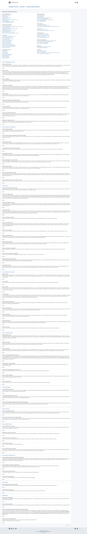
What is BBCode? (4, 50)
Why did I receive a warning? (6, 43)
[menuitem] (75, 2)
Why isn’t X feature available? (41, 51)
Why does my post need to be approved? (8, 46)
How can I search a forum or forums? (42, 33)
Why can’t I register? (5, 16)
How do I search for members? (41, 36)
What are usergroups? (40, 16)
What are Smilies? (5, 52)
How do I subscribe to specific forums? (43, 42)
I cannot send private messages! (42, 24)
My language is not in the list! (6, 29)
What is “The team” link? (40, 21)
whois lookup (4, 511)
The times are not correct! (6, 27)
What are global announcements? (7, 54)
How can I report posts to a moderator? (8, 44)
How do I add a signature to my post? (8, 38)
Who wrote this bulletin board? (41, 50)
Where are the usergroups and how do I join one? (44, 17)
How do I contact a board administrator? (43, 53)
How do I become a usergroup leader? (43, 18)
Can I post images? (5, 53)
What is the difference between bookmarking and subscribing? (46, 40)
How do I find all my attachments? (42, 47)
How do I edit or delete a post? (7, 37)
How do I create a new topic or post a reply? (8, 36)
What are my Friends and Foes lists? (42, 29)
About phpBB (4, 499)
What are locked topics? (5, 57)
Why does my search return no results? (43, 34)
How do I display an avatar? (6, 31)
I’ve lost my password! (5, 20)
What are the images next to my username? (8, 30)
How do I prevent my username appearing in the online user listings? (12, 26)
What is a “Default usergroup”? (41, 20)
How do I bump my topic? (6, 47)
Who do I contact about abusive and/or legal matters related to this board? (48, 52)
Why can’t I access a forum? (6, 41)
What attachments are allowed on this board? (44, 46)
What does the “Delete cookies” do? (7, 22)
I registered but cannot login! (6, 17)
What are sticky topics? (5, 56)
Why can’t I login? (5, 18)
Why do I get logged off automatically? (8, 21)
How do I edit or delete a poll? (6, 40)
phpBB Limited (29, 498)
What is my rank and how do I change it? (8, 32)
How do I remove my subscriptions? (42, 43)
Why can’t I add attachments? (6, 42)
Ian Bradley (45, 530)
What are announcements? (6, 55)
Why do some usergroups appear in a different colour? (45, 19)
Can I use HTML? (4, 51)
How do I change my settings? (6, 25)
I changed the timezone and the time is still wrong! (10, 28)
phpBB (34, 155)
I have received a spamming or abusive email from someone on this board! (48, 26)
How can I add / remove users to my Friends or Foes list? (45, 30)
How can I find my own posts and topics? (43, 37)
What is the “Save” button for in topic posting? (9, 45)
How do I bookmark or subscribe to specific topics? (44, 41)
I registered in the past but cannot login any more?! (10, 19)
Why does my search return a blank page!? (43, 35)
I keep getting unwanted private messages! (43, 25)
